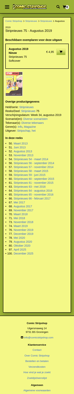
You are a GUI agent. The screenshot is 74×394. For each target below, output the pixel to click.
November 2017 (23, 210)
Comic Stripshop (13, 21)
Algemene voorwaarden (37, 390)
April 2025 (20, 249)
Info (20, 126)
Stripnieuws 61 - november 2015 (33, 182)
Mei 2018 (19, 218)
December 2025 (23, 253)
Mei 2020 (19, 237)
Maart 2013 (21, 143)
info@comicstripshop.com (38, 337)
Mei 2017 (19, 202)
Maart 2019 (21, 226)
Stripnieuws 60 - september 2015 (34, 178)
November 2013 (23, 155)
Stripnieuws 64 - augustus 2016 (33, 190)
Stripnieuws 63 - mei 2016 (30, 186)
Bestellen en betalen (37, 361)
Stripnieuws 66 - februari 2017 (32, 198)
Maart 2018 (21, 214)
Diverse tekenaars (33, 122)
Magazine (30, 126)
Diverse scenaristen (35, 118)
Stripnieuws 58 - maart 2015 (31, 171)
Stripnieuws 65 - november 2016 (33, 194)
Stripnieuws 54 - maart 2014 (31, 159)
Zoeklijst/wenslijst (37, 378)
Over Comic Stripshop (37, 355)
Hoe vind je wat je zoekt (37, 372)
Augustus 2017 (23, 206)
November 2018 (23, 222)
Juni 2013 (20, 147)
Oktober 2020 (22, 245)
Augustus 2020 (23, 241)
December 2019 (23, 233)
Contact (37, 349)
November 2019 (23, 229)
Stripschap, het (26, 130)
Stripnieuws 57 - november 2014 (33, 167)
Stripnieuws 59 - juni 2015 (29, 174)
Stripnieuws (31, 21)
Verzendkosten (36, 366)
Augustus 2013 (23, 151)
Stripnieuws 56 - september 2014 (34, 163)
